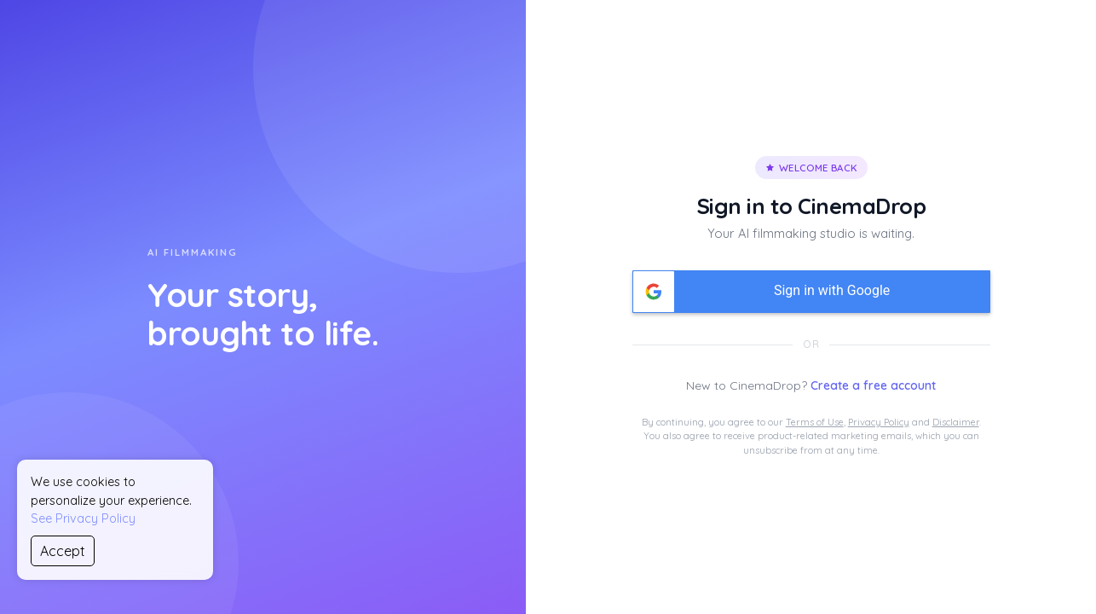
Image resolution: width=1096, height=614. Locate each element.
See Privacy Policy (83, 518)
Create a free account (873, 385)
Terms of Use (815, 422)
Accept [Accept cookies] (62, 550)
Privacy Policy (878, 422)
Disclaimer (955, 422)
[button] (811, 291)
